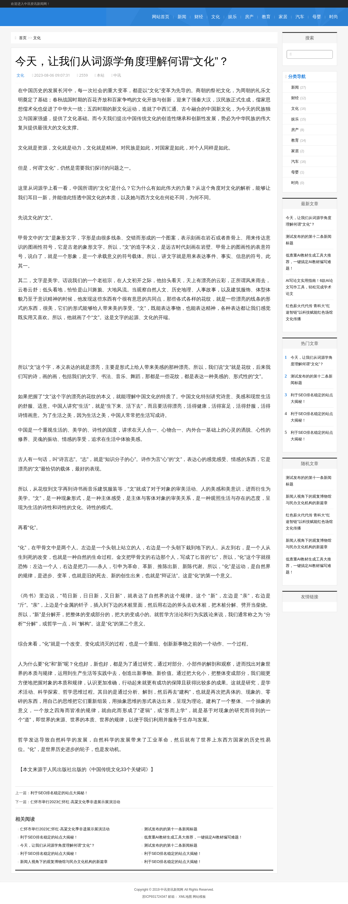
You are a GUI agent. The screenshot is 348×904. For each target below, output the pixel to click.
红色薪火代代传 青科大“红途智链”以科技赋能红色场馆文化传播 (309, 312)
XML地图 (185, 896)
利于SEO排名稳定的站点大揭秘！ (59, 793)
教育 (266, 16)
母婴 (316, 16)
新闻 (182, 16)
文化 (215, 16)
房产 (249, 16)
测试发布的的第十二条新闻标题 (170, 845)
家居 (283, 16)
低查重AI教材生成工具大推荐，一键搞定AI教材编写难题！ (193, 837)
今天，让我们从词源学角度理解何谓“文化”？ (57, 845)
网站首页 (160, 16)
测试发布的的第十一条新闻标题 (170, 829)
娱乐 (232, 16)
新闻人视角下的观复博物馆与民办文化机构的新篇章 (64, 861)
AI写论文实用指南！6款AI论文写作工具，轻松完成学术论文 (309, 287)
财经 (198, 16)
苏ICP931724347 (154, 896)
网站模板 (199, 896)
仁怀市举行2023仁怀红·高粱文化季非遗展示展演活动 (75, 801)
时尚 (333, 16)
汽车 (300, 16)
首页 (23, 38)
